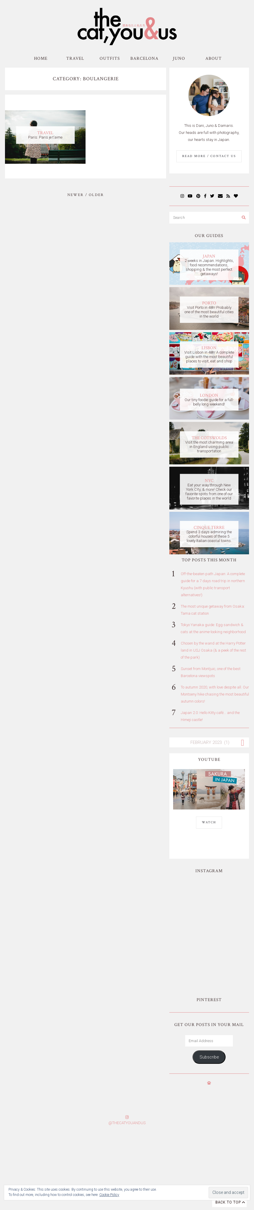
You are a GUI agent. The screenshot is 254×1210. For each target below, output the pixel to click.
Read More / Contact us (209, 156)
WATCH (209, 822)
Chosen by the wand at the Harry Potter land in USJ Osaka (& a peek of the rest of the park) (213, 650)
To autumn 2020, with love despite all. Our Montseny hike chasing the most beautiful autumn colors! (215, 694)
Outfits (110, 58)
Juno (179, 58)
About (213, 58)
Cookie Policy (109, 1195)
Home (40, 58)
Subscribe (209, 998)
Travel (75, 58)
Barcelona (144, 58)
